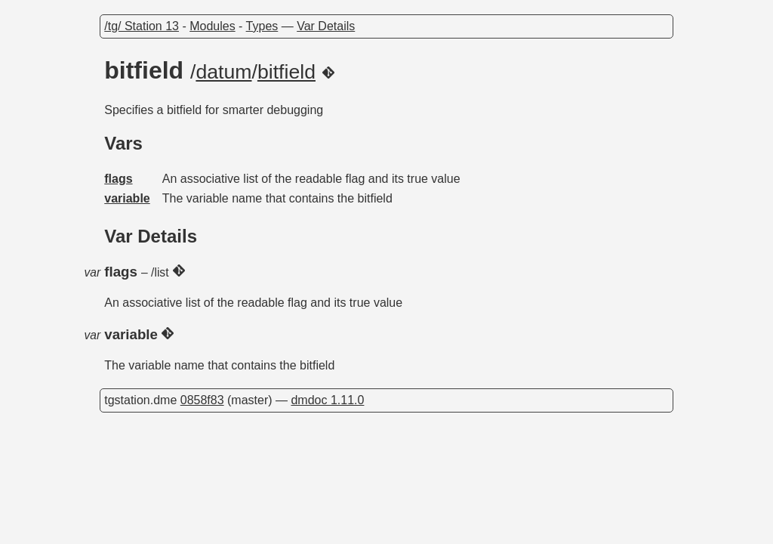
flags (118, 178)
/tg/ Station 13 (141, 26)
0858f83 (202, 400)
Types (262, 26)
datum (223, 71)
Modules (212, 26)
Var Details (326, 26)
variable (126, 198)
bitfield (286, 71)
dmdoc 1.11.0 (327, 400)
